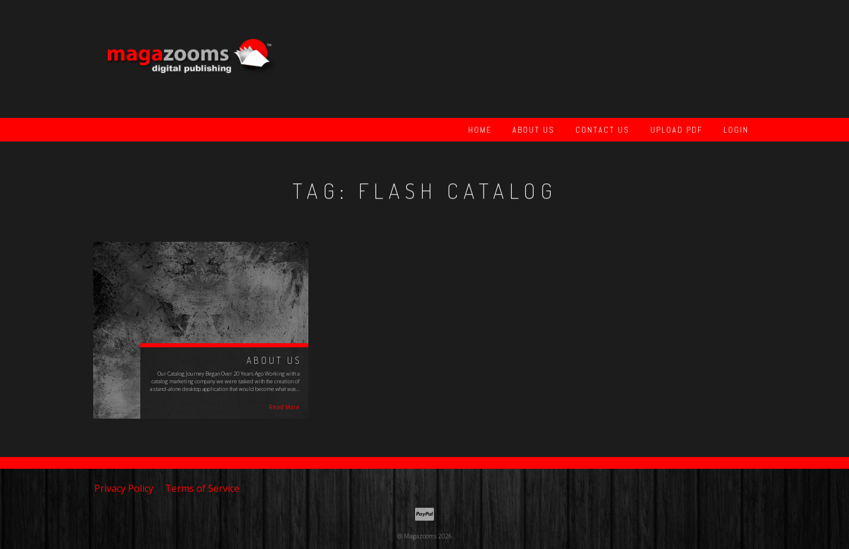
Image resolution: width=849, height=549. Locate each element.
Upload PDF (676, 129)
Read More (284, 407)
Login (736, 129)
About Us (533, 129)
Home (480, 129)
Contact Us (602, 129)
